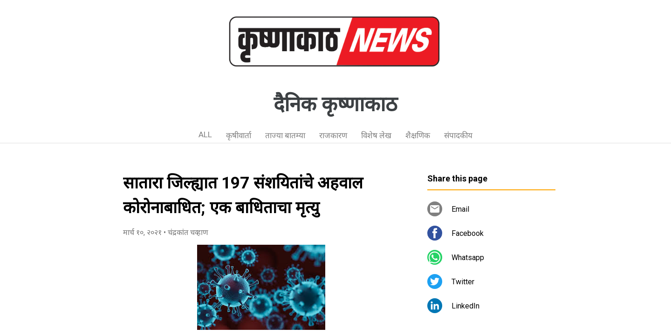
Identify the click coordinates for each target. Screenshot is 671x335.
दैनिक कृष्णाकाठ (335, 104)
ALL (205, 134)
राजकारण (333, 135)
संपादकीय (458, 135)
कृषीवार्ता (238, 135)
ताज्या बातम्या (285, 135)
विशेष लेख (376, 135)
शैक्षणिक (417, 135)
